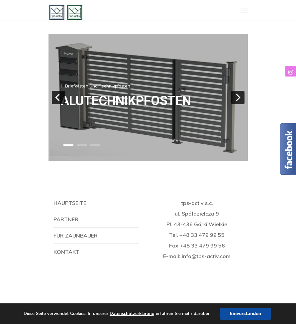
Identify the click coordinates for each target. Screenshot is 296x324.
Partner (65, 219)
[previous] (58, 97)
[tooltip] (290, 71)
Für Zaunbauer (75, 235)
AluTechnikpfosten (126, 100)
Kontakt (66, 251)
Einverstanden (245, 313)
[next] (238, 97)
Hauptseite (69, 203)
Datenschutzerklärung (132, 314)
